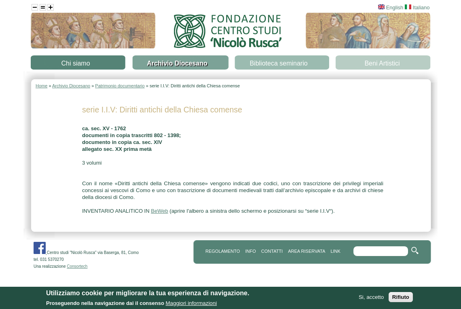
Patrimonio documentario (119, 85)
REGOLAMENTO (222, 251)
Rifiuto (400, 299)
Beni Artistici (382, 63)
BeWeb (159, 211)
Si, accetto (371, 299)
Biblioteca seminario (278, 63)
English (390, 7)
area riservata (306, 251)
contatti (272, 251)
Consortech (77, 266)
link (335, 251)
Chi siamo (75, 63)
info (250, 251)
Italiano (417, 7)
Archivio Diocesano (177, 63)
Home (41, 85)
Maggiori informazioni (191, 305)
